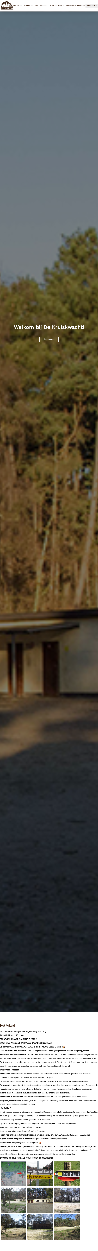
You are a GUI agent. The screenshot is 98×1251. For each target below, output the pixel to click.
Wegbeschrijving (42, 6)
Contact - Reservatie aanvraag (71, 6)
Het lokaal (17, 6)
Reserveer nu (49, 339)
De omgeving (28, 6)
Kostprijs (53, 6)
